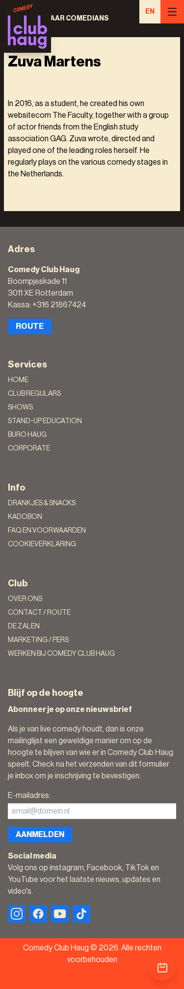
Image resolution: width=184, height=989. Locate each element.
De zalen (24, 626)
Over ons (25, 599)
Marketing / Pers (38, 640)
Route (30, 326)
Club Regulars (34, 393)
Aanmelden (40, 834)
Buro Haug (27, 434)
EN (150, 11)
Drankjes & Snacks (42, 503)
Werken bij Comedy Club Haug (61, 653)
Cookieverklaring (42, 544)
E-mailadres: (29, 795)
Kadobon (25, 517)
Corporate (29, 448)
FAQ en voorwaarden (47, 530)
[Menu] (172, 11)
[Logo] (27, 26)
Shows (20, 407)
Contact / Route (39, 612)
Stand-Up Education (45, 421)
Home (18, 380)
